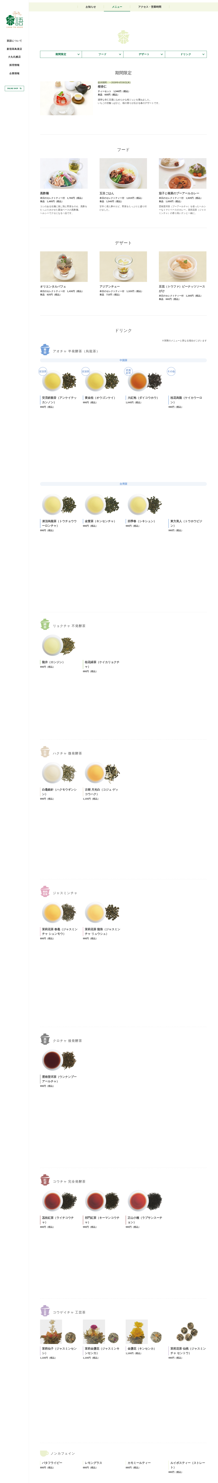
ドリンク (185, 95)
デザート (144, 95)
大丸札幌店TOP (54, 1452)
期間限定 (60, 95)
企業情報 (14, 73)
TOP (42, 1452)
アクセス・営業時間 (149, 46)
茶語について (14, 41)
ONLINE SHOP (12, 88)
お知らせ (91, 46)
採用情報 (14, 65)
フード (102, 95)
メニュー (117, 46)
